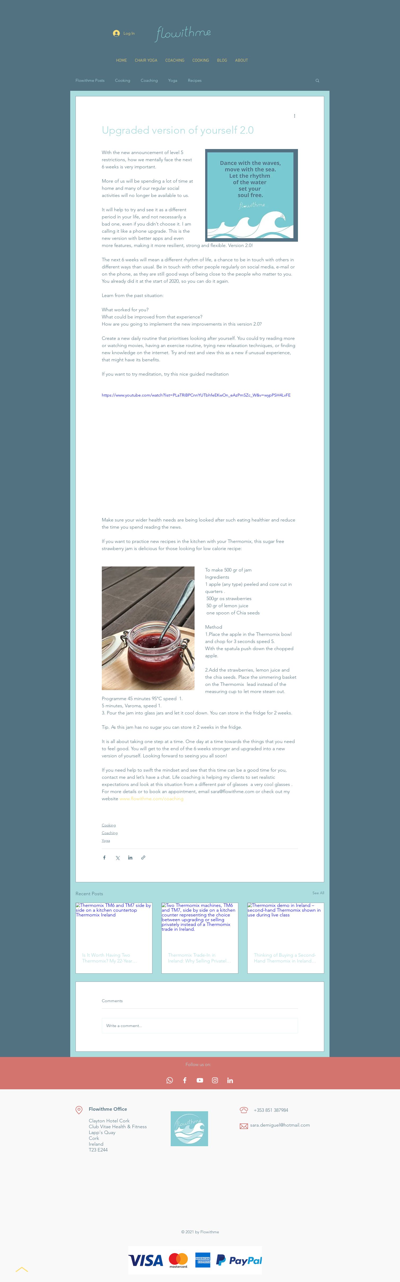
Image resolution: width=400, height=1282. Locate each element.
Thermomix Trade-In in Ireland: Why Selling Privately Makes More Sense (198, 958)
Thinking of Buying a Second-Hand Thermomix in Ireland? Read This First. (285, 958)
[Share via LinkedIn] (130, 857)
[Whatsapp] (170, 1080)
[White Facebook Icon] (185, 1080)
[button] (317, 80)
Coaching (149, 80)
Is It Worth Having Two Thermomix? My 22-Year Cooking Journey (107, 958)
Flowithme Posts (90, 80)
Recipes (194, 80)
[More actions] (295, 115)
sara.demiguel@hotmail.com (280, 1125)
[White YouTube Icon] (200, 1080)
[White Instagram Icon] (215, 1080)
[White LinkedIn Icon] (230, 1080)
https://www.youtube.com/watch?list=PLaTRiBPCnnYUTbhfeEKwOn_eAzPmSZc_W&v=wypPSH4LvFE (196, 395)
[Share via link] (143, 857)
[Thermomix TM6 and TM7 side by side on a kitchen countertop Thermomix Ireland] (114, 924)
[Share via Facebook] (104, 857)
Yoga (172, 80)
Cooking (122, 80)
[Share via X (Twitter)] (117, 857)
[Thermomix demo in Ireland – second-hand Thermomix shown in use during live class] (286, 924)
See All (318, 892)
